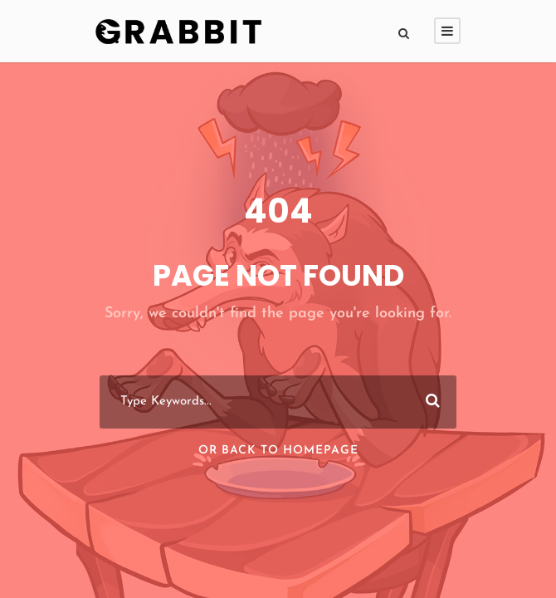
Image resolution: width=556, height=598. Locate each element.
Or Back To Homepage (278, 450)
